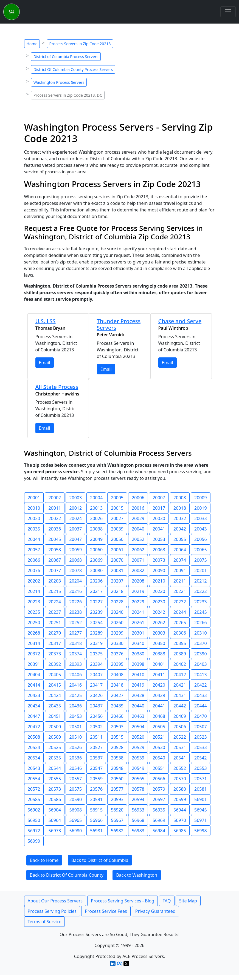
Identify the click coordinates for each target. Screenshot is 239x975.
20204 (75, 581)
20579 (159, 789)
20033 (200, 518)
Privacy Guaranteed (155, 911)
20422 (200, 685)
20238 (75, 612)
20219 (138, 591)
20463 (138, 716)
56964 (54, 820)
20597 (159, 799)
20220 (159, 591)
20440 (138, 706)
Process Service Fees (106, 911)
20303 (159, 633)
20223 (34, 602)
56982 (117, 831)
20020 (34, 518)
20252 (75, 623)
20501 (75, 727)
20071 (138, 560)
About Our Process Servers (55, 901)
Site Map (188, 901)
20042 (179, 529)
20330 (117, 643)
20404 (34, 675)
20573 (54, 789)
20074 (179, 560)
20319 (96, 643)
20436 (75, 706)
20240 (117, 612)
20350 (159, 643)
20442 (179, 706)
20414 (34, 685)
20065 (200, 550)
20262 (159, 623)
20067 (54, 560)
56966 (96, 820)
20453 (75, 716)
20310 (200, 633)
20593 (117, 799)
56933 (138, 810)
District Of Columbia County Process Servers (73, 69)
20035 (34, 529)
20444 (200, 706)
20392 (54, 664)
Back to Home (44, 860)
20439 (117, 706)
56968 (138, 820)
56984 (159, 831)
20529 (138, 747)
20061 (117, 550)
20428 (138, 695)
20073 (159, 560)
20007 (159, 498)
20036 (54, 529)
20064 (179, 550)
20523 (200, 737)
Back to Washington (136, 875)
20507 (200, 727)
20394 (96, 664)
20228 (117, 602)
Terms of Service (44, 922)
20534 (34, 758)
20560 (117, 779)
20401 (159, 664)
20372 (34, 654)
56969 (159, 820)
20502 (96, 727)
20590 (75, 799)
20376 (117, 654)
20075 (200, 560)
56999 (34, 841)
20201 (200, 570)
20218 (117, 591)
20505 (159, 727)
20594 (138, 799)
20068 (75, 560)
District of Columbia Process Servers (66, 56)
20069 (96, 560)
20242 (159, 612)
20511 (96, 737)
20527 (96, 747)
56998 (200, 831)
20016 (138, 508)
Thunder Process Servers (119, 324)
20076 (34, 570)
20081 (117, 570)
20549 (138, 768)
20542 (200, 758)
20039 (117, 529)
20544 (54, 768)
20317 (54, 643)
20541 (179, 758)
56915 (96, 810)
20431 (179, 695)
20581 (200, 789)
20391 (34, 664)
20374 (75, 654)
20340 (138, 643)
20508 (34, 737)
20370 (200, 643)
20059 (75, 550)
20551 (159, 768)
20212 (200, 581)
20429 (159, 695)
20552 (179, 768)
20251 (54, 623)
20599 (179, 799)
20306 (179, 633)
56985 (179, 831)
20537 (96, 758)
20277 (75, 633)
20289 (96, 633)
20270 (54, 633)
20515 (117, 737)
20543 (34, 768)
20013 (96, 508)
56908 (75, 810)
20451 (54, 716)
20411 (159, 675)
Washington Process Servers (59, 82)
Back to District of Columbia (99, 860)
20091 (179, 570)
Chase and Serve (180, 321)
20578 (138, 789)
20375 (96, 654)
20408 (117, 675)
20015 (117, 508)
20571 (200, 779)
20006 (138, 498)
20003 (75, 498)
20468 (159, 716)
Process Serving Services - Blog (122, 901)
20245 (200, 612)
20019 (200, 508)
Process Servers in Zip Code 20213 (80, 43)
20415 (54, 685)
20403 (200, 664)
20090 (159, 570)
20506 (179, 727)
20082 (138, 570)
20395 (117, 664)
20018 (179, 508)
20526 (75, 747)
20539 (138, 758)
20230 (159, 602)
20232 (179, 602)
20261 (138, 623)
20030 (159, 518)
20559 (96, 779)
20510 (75, 737)
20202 (34, 581)
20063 (159, 550)
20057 (34, 550)
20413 (200, 675)
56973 (54, 831)
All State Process (56, 387)
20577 (117, 789)
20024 (75, 518)
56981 (96, 831)
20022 (54, 518)
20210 (159, 581)
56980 (75, 831)
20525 (54, 747)
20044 (34, 539)
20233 (200, 602)
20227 (96, 602)
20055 (179, 539)
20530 (159, 747)
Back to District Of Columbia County (67, 875)
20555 (54, 779)
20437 (96, 706)
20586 (54, 799)
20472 (34, 727)
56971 (200, 820)
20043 (200, 529)
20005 (117, 498)
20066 (34, 560)
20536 (75, 758)
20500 (54, 727)
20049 (96, 539)
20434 (34, 706)
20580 (179, 789)
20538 (117, 758)
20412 (179, 675)
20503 (117, 727)
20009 (200, 498)
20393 (75, 664)
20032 (179, 518)
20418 (117, 685)
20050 (117, 539)
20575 (75, 789)
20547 (96, 768)
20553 (200, 768)
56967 (117, 820)
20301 (138, 633)
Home (32, 43)
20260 (117, 623)
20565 (138, 779)
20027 (117, 518)
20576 (96, 789)
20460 (117, 716)
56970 (179, 820)
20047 (75, 539)
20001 (34, 498)
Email (44, 363)
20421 (179, 685)
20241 (138, 612)
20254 (96, 623)
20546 (75, 768)
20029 (138, 518)
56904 (54, 810)
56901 (200, 799)
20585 (34, 799)
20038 (96, 529)
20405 (54, 675)
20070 (117, 560)
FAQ (166, 901)
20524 (34, 747)
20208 (138, 581)
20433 (200, 695)
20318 (75, 643)
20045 (54, 539)
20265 (179, 623)
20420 (159, 685)
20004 (96, 498)
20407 (96, 675)
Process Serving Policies (52, 911)
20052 (138, 539)
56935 (159, 810)
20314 (34, 643)
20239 (96, 612)
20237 (54, 612)
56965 (75, 820)
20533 (200, 747)
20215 (54, 591)
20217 (96, 591)
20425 (75, 695)
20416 (75, 685)
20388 (159, 654)
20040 (138, 529)
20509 (54, 737)
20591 (96, 799)
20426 (96, 695)
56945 (200, 810)
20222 (200, 591)
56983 (138, 831)
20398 (138, 664)
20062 (138, 550)
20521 (159, 737)
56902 (34, 810)
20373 (54, 654)
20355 (179, 643)
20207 (117, 581)
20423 (34, 695)
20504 (138, 727)
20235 (34, 612)
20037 (75, 529)
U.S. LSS (45, 321)
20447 (34, 716)
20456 (96, 716)
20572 (34, 789)
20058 (54, 550)
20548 (117, 768)
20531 (179, 747)
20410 (138, 675)
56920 (117, 810)
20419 (138, 685)
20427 (117, 695)
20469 (179, 716)
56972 (34, 831)
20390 (200, 654)
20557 (75, 779)
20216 (75, 591)
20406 (75, 675)
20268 (34, 633)
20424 (54, 695)
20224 (54, 602)
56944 (179, 810)
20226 (75, 602)
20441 (159, 706)
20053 (159, 539)
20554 (34, 779)
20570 (179, 779)
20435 (54, 706)
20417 (96, 685)
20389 (179, 654)
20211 (179, 581)
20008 (179, 498)
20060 (96, 550)
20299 (117, 633)
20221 (179, 591)
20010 (34, 508)
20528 (117, 747)
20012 (75, 508)
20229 (138, 602)
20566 (159, 779)
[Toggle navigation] (228, 11)
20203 (54, 581)
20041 (159, 529)
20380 (138, 654)
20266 (200, 623)
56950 (34, 820)
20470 (200, 716)
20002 (54, 498)
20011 (54, 508)
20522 (179, 737)
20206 (96, 581)
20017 (159, 508)
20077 (54, 570)
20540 (159, 758)
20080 (96, 570)
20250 (34, 623)
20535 (54, 758)
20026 (96, 518)
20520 (138, 737)
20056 (200, 539)
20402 (179, 664)
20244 (179, 612)
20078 (75, 570)
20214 (34, 591)
